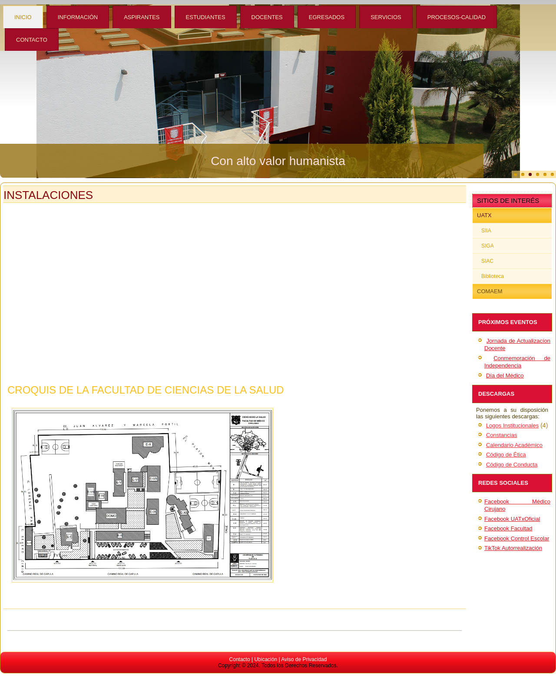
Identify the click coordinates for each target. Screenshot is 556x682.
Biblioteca (492, 276)
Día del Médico (505, 375)
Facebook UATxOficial (512, 519)
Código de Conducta (512, 464)
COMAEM (490, 291)
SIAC (487, 261)
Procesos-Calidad (456, 17)
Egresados (326, 17)
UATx (484, 215)
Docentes (267, 17)
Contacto (31, 39)
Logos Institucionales (512, 425)
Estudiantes (205, 17)
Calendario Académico (514, 445)
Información (78, 17)
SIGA (487, 246)
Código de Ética (506, 454)
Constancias (501, 435)
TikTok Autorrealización (513, 548)
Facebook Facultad (508, 528)
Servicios (386, 17)
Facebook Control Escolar (516, 538)
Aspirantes (141, 17)
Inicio (23, 17)
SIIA (486, 231)
